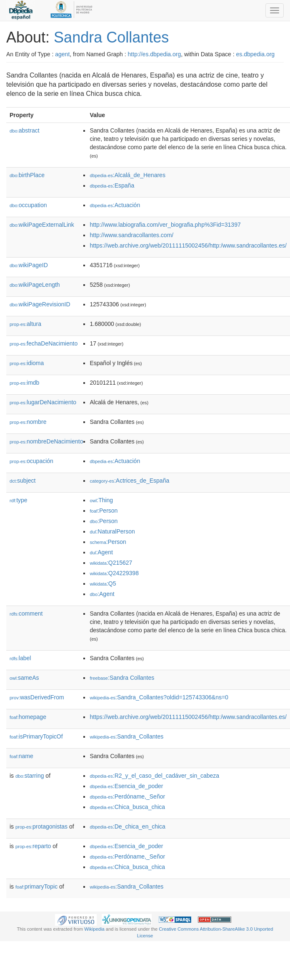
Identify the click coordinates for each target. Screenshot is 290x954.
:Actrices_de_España (129, 480)
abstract (25, 130)
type (19, 500)
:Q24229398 (114, 573)
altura (25, 324)
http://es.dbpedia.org (154, 54)
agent (62, 54)
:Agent (101, 552)
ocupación (31, 461)
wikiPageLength (35, 284)
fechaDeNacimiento (44, 343)
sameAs (24, 677)
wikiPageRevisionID (40, 304)
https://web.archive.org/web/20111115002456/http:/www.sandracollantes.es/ (188, 245)
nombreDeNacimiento (46, 441)
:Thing (101, 500)
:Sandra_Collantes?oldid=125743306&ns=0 (159, 697)
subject (22, 480)
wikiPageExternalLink (42, 224)
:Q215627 (111, 562)
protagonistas (41, 826)
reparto (33, 846)
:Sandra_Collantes (126, 736)
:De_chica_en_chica (127, 826)
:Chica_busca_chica (127, 807)
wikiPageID (29, 265)
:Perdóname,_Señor (127, 796)
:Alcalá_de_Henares (127, 175)
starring (29, 775)
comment (26, 613)
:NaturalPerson (112, 531)
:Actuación (115, 205)
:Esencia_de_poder (126, 786)
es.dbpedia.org (255, 54)
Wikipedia (94, 928)
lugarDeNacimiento (43, 402)
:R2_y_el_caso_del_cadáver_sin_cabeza (154, 775)
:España (112, 185)
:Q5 (103, 583)
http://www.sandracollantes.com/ (131, 235)
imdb (24, 382)
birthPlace (27, 175)
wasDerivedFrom (37, 697)
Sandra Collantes (111, 37)
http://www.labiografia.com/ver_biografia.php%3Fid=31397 (165, 224)
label (20, 658)
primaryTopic (36, 886)
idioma (27, 363)
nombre (28, 421)
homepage (28, 717)
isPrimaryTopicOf (36, 736)
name (21, 756)
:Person (104, 510)
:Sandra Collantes (122, 677)
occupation (28, 205)
